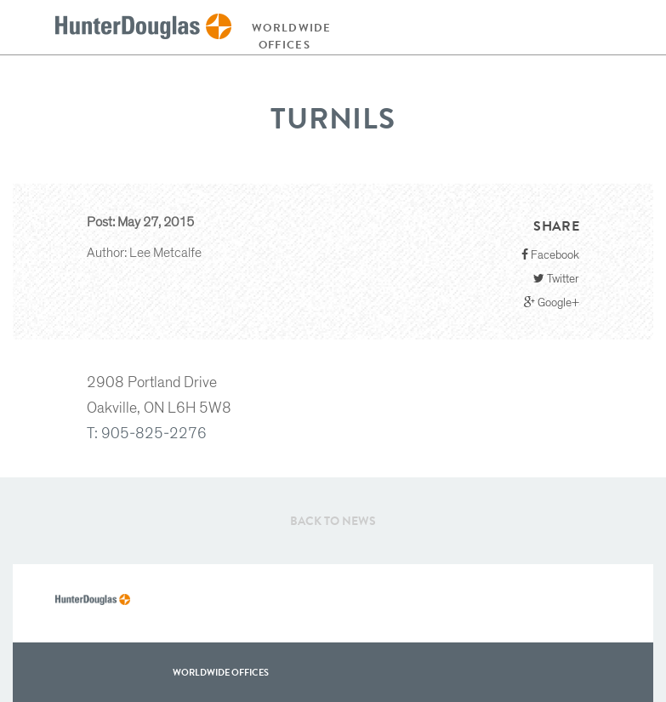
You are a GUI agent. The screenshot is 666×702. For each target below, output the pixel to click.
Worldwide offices (288, 36)
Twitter (556, 278)
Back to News (333, 520)
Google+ (551, 302)
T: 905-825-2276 (147, 434)
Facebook (550, 254)
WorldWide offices (221, 672)
